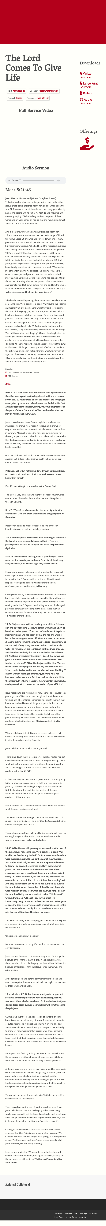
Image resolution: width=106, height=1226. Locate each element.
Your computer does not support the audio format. (35, 180)
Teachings (83, 1214)
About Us (82, 1217)
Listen (52, 199)
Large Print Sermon (89, 85)
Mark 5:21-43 (19, 90)
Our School (68, 1214)
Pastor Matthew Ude (48, 90)
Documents (92, 1214)
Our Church (58, 1214)
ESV (8, 384)
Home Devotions (60, 1217)
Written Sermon (86, 75)
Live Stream (72, 1217)
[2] (6, 376)
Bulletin (87, 93)
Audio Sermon (86, 101)
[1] (6, 372)
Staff (75, 1214)
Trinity (19, 98)
